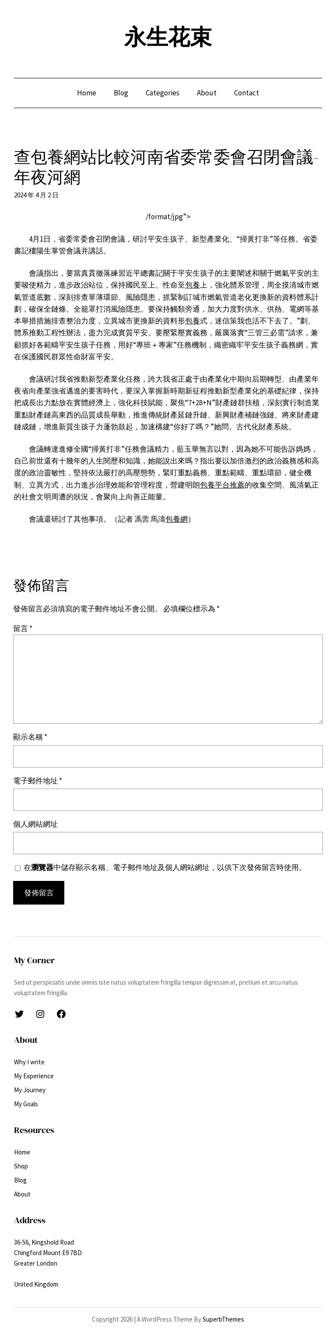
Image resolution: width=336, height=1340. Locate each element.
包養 (192, 285)
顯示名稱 (30, 737)
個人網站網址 (35, 824)
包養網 (176, 519)
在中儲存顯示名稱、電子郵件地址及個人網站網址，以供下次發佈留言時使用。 (165, 867)
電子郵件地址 (37, 781)
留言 (22, 628)
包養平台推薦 (222, 485)
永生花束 (168, 37)
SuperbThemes (223, 1319)
